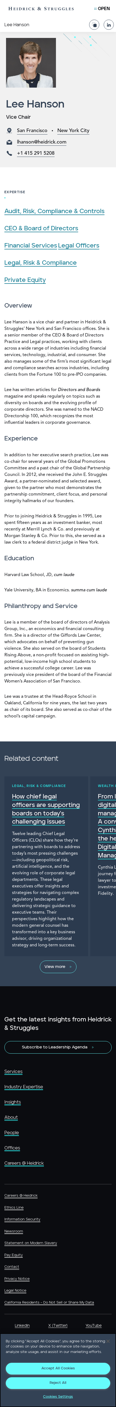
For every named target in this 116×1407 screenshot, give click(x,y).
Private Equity (25, 280)
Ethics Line (14, 1207)
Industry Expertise (23, 1087)
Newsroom (13, 1231)
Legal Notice (15, 1290)
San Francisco (32, 130)
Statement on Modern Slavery (30, 1243)
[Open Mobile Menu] (102, 8)
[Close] (108, 1341)
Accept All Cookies (58, 1368)
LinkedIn (22, 1326)
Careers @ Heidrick (24, 1163)
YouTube (94, 1326)
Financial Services (30, 246)
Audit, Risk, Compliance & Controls (54, 211)
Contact (11, 1267)
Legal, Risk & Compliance (40, 263)
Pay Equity (13, 1255)
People (11, 1133)
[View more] (58, 967)
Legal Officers (78, 246)
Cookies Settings (58, 1397)
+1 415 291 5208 (36, 153)
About (11, 1117)
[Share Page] (94, 22)
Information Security (22, 1219)
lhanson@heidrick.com (41, 142)
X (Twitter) (57, 1326)
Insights (12, 1102)
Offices (12, 1148)
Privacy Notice (17, 1279)
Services (13, 1071)
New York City (73, 130)
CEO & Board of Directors (41, 228)
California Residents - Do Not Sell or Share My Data (49, 1302)
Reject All (58, 1383)
